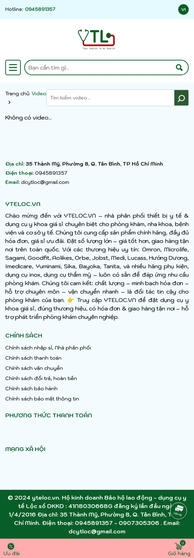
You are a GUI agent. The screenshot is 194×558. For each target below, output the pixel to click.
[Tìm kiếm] (179, 67)
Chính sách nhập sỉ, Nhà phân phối (48, 348)
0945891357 (40, 9)
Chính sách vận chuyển (34, 368)
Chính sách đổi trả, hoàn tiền (41, 378)
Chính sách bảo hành (31, 388)
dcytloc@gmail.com (45, 182)
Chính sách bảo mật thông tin (42, 399)
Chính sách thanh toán (33, 358)
